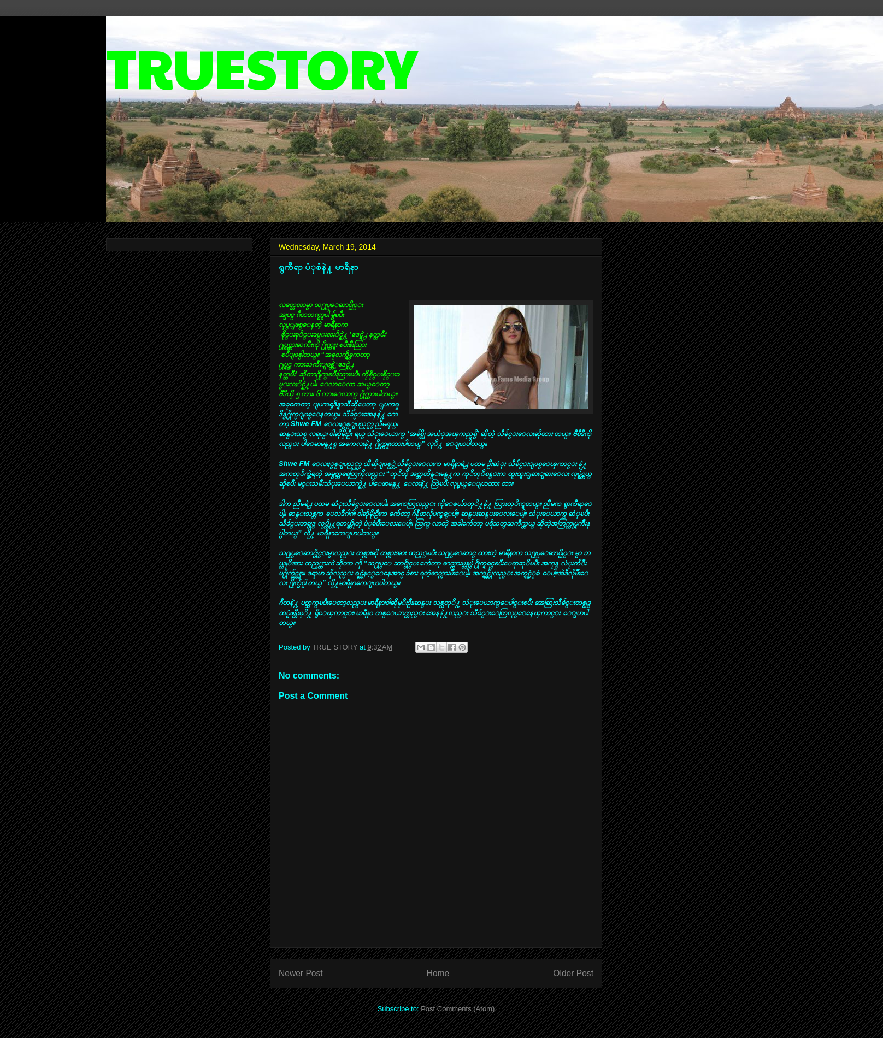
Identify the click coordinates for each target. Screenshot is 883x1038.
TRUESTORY (261, 66)
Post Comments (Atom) (458, 1009)
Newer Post (301, 973)
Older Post (573, 973)
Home (438, 973)
